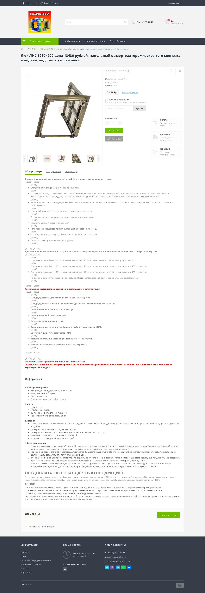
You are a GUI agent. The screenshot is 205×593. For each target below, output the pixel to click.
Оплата (163, 119)
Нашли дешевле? (130, 92)
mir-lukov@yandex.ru (115, 557)
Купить (139, 108)
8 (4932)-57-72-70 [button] (115, 552)
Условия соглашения (31, 564)
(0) (128, 70)
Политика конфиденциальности (36, 560)
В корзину (114, 130)
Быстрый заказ (114, 138)
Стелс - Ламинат (117, 41)
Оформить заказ (177, 23)
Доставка (165, 134)
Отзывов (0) (71, 171)
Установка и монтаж (95, 41)
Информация (72, 41)
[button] (30, 3)
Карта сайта (27, 572)
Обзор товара (33, 171)
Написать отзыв (168, 515)
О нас (23, 556)
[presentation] (24, 158)
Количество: (111, 118)
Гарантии (165, 148)
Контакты (25, 568)
